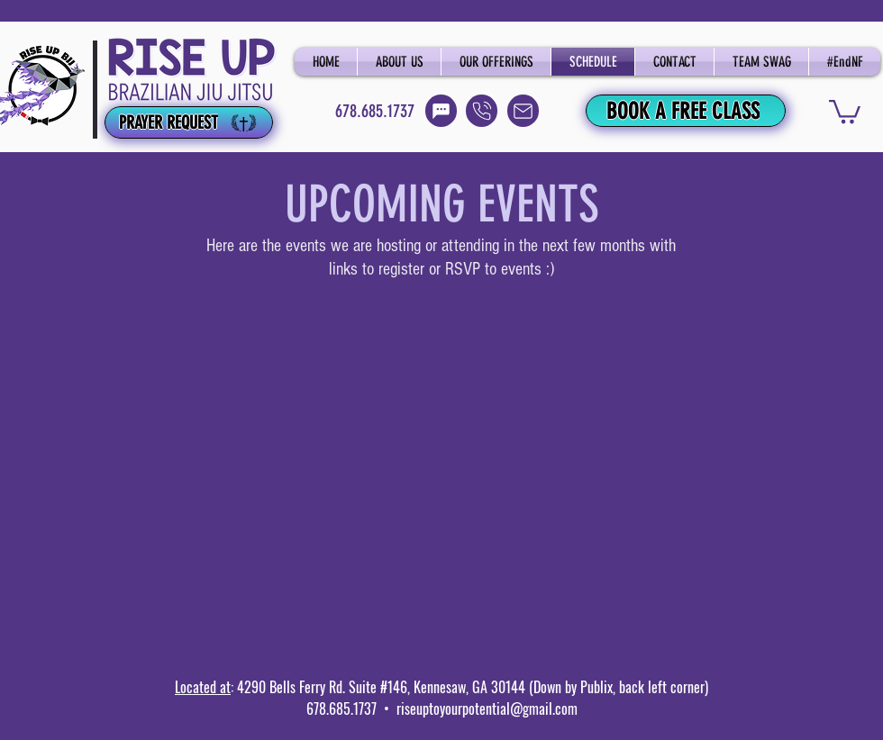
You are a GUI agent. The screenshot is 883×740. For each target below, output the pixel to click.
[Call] (481, 111)
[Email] (523, 111)
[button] (844, 110)
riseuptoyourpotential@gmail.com (487, 708)
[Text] (441, 111)
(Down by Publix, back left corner (615, 687)
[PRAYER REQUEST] (189, 122)
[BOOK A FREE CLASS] (686, 111)
